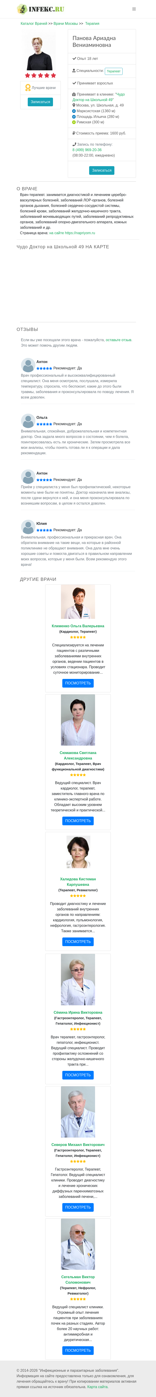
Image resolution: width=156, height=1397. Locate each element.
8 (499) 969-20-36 (87, 150)
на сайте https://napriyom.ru (72, 233)
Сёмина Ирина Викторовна (78, 1012)
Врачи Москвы (65, 23)
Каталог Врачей (34, 23)
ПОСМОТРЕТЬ (78, 683)
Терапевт (114, 71)
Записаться (40, 102)
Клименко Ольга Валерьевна (78, 626)
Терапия (92, 23)
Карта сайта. (98, 1387)
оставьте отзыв (118, 340)
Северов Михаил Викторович (78, 1145)
